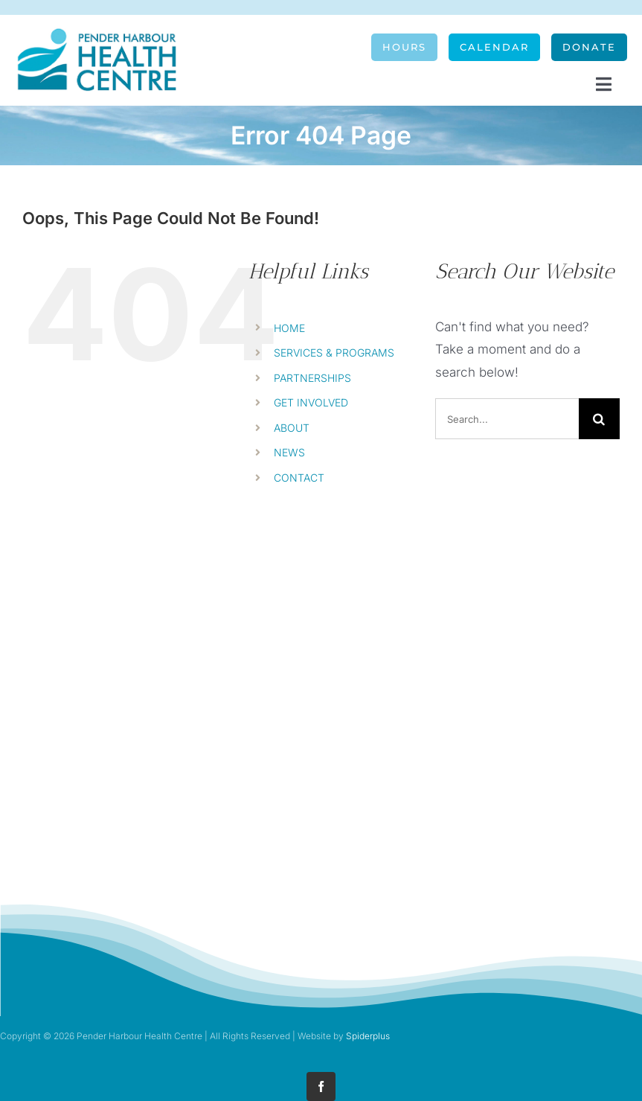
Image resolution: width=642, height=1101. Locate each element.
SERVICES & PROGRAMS (334, 352)
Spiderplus (368, 1035)
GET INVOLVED (311, 402)
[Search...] (507, 418)
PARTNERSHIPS (312, 377)
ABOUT (291, 427)
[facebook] (321, 1086)
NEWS (289, 452)
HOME (289, 328)
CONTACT (299, 477)
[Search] (599, 418)
